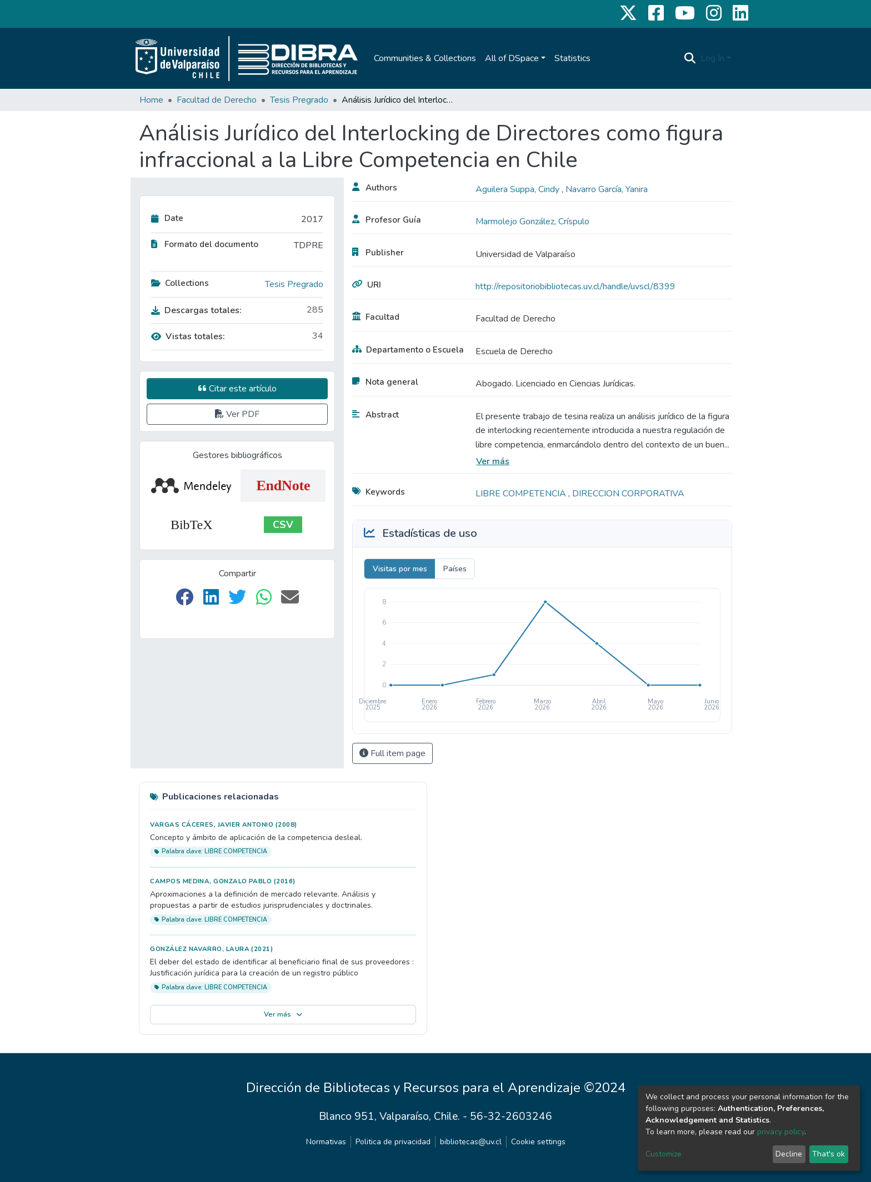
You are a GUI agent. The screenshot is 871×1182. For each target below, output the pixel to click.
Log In (712, 58)
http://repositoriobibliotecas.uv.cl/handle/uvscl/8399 (575, 286)
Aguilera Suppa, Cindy (518, 189)
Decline (788, 1154)
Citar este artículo (237, 389)
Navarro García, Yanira (606, 189)
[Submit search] (690, 58)
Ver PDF (237, 414)
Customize (663, 1154)
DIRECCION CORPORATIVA (628, 493)
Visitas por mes (400, 569)
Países (455, 569)
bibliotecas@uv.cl (471, 1141)
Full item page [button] (392, 753)
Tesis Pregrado (299, 100)
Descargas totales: (196, 310)
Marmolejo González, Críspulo (532, 221)
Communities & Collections (425, 58)
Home (151, 100)
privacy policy (780, 1131)
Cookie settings (538, 1141)
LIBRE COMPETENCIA (521, 493)
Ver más (492, 461)
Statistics (572, 58)
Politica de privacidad (393, 1141)
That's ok (828, 1154)
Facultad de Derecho (217, 100)
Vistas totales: (188, 336)
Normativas (326, 1141)
